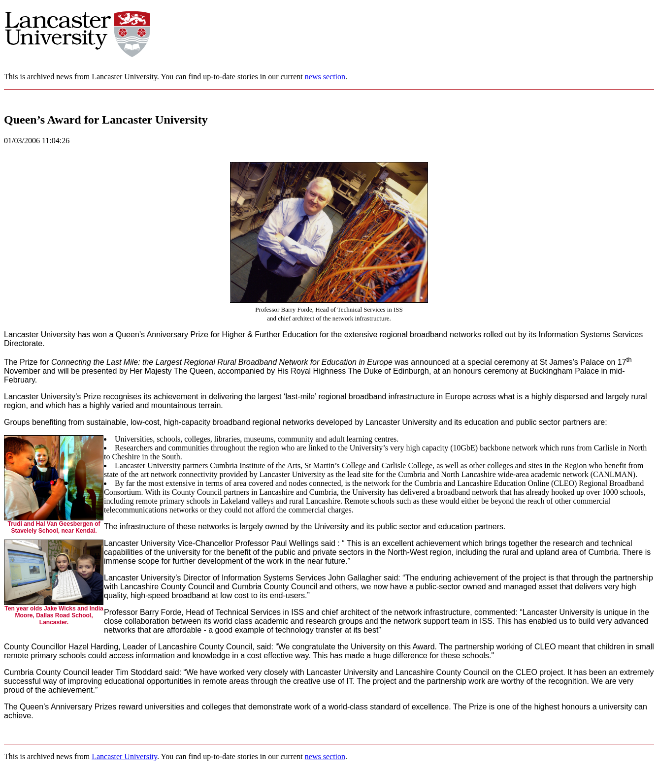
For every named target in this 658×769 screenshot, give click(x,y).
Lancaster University (124, 756)
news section (325, 76)
